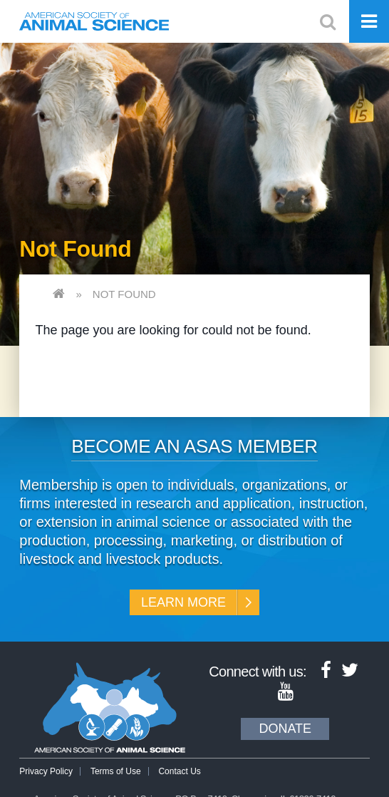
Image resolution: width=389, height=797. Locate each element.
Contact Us (179, 771)
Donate (285, 728)
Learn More (183, 602)
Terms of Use (115, 771)
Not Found (124, 294)
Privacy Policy (46, 771)
